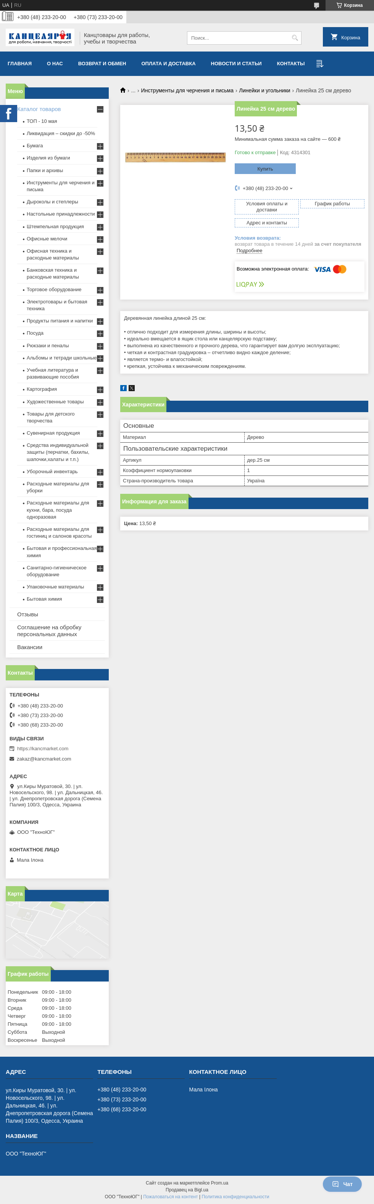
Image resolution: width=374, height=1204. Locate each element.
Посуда (35, 333)
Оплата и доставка (169, 63)
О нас (55, 63)
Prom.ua (219, 1183)
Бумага (35, 145)
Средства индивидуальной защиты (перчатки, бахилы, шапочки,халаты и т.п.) (58, 452)
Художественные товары (55, 402)
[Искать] (294, 38)
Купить (265, 169)
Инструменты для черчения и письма (187, 90)
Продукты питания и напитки (60, 321)
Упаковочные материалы (55, 587)
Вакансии (29, 647)
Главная (20, 63)
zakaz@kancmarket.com (44, 759)
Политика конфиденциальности (235, 1196)
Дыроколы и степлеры (52, 202)
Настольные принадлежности (61, 214)
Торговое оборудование (54, 289)
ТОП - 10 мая (42, 121)
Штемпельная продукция (55, 226)
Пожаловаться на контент (170, 1196)
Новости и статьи (236, 63)
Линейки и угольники (264, 90)
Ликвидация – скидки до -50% (61, 133)
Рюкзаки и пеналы (48, 345)
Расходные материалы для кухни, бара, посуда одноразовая (58, 509)
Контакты (291, 63)
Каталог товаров (39, 109)
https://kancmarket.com (42, 748)
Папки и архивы (45, 170)
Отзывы (27, 614)
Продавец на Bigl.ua (187, 1190)
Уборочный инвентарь (52, 471)
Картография (42, 389)
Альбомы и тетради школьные (62, 358)
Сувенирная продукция (53, 433)
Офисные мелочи (47, 239)
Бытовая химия (44, 599)
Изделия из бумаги (48, 158)
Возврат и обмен (102, 63)
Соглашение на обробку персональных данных (49, 630)
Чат (342, 1184)
